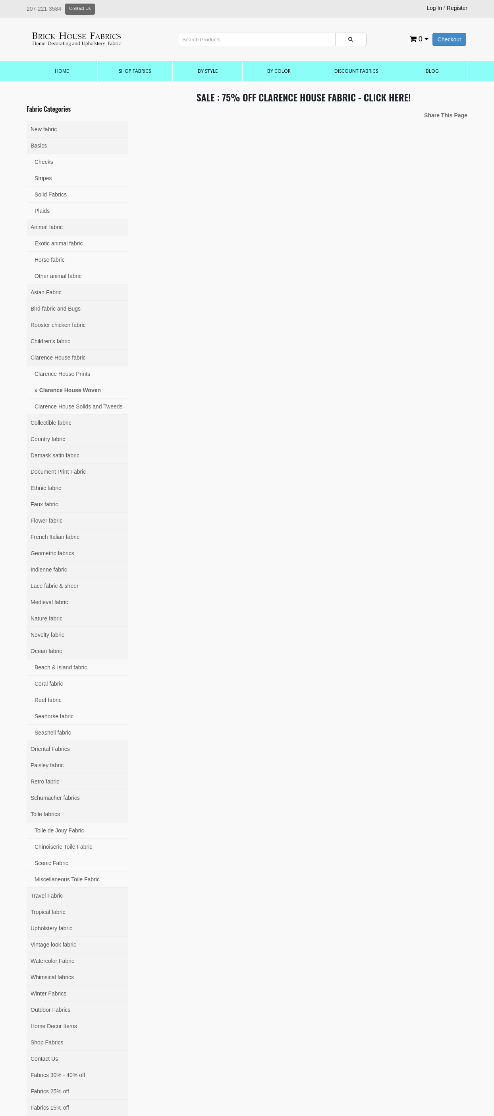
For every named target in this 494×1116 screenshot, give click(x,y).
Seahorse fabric (54, 716)
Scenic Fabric (51, 863)
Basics (39, 145)
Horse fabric (49, 260)
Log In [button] (434, 8)
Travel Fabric (47, 895)
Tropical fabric (48, 912)
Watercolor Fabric (52, 961)
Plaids (42, 211)
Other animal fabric (58, 276)
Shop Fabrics (135, 71)
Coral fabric (49, 683)
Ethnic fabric (46, 488)
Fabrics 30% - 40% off (58, 1075)
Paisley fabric (47, 765)
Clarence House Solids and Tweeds (79, 406)
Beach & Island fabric (61, 667)
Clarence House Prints (62, 374)
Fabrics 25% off (50, 1091)
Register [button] (457, 8)
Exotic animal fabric (59, 243)
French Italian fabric (55, 537)
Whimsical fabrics (52, 977)
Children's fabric (50, 341)
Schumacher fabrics (55, 798)
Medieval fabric (49, 602)
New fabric (44, 129)
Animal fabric (47, 227)
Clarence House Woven (70, 390)
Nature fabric (46, 618)
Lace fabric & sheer (55, 586)
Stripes (43, 178)
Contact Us (80, 8)
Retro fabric (45, 781)
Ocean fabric (46, 651)
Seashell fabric (53, 732)
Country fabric (48, 439)
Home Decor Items (54, 1026)
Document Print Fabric (58, 472)
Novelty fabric (47, 635)
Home (62, 71)
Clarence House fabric (58, 357)
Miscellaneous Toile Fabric (67, 879)
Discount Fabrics (356, 71)
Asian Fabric (46, 292)
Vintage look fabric (53, 944)
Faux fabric (44, 504)
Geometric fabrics (52, 553)
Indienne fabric (49, 569)
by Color (279, 71)
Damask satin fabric (55, 455)
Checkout (449, 39)
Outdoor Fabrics (50, 1010)
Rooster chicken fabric (58, 325)
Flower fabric (46, 520)
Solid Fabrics (51, 194)
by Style (208, 71)
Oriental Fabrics (50, 749)
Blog (432, 71)
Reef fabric (48, 700)
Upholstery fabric (51, 928)
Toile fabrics (45, 814)
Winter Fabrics (48, 993)
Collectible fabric (51, 423)
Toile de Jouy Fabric (59, 830)
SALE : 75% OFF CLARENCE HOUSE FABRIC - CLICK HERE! (304, 97)
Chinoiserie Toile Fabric (63, 847)
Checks (44, 162)
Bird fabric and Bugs (56, 308)
